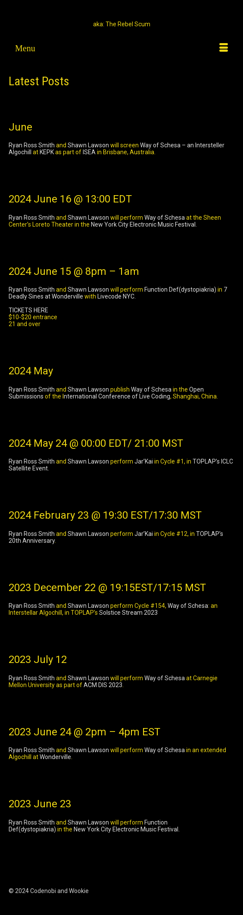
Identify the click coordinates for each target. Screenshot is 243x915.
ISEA (89, 152)
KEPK (47, 152)
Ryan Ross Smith (32, 145)
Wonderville (55, 756)
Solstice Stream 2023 (128, 612)
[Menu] (121, 48)
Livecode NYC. (116, 296)
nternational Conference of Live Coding (117, 396)
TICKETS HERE (28, 310)
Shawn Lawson (88, 145)
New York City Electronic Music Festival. (144, 224)
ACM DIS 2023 (103, 685)
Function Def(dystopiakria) (180, 289)
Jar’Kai (143, 461)
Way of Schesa (164, 217)
